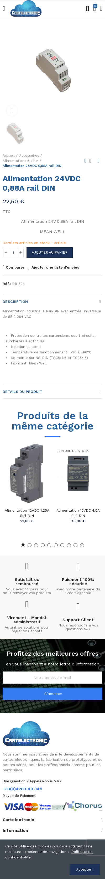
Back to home (91, 160)
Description (15, 301)
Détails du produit (22, 391)
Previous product (85, 160)
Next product (98, 160)
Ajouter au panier (49, 252)
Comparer (15, 267)
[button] (23, 545)
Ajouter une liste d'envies (55, 267)
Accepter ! (84, 869)
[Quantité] (13, 252)
